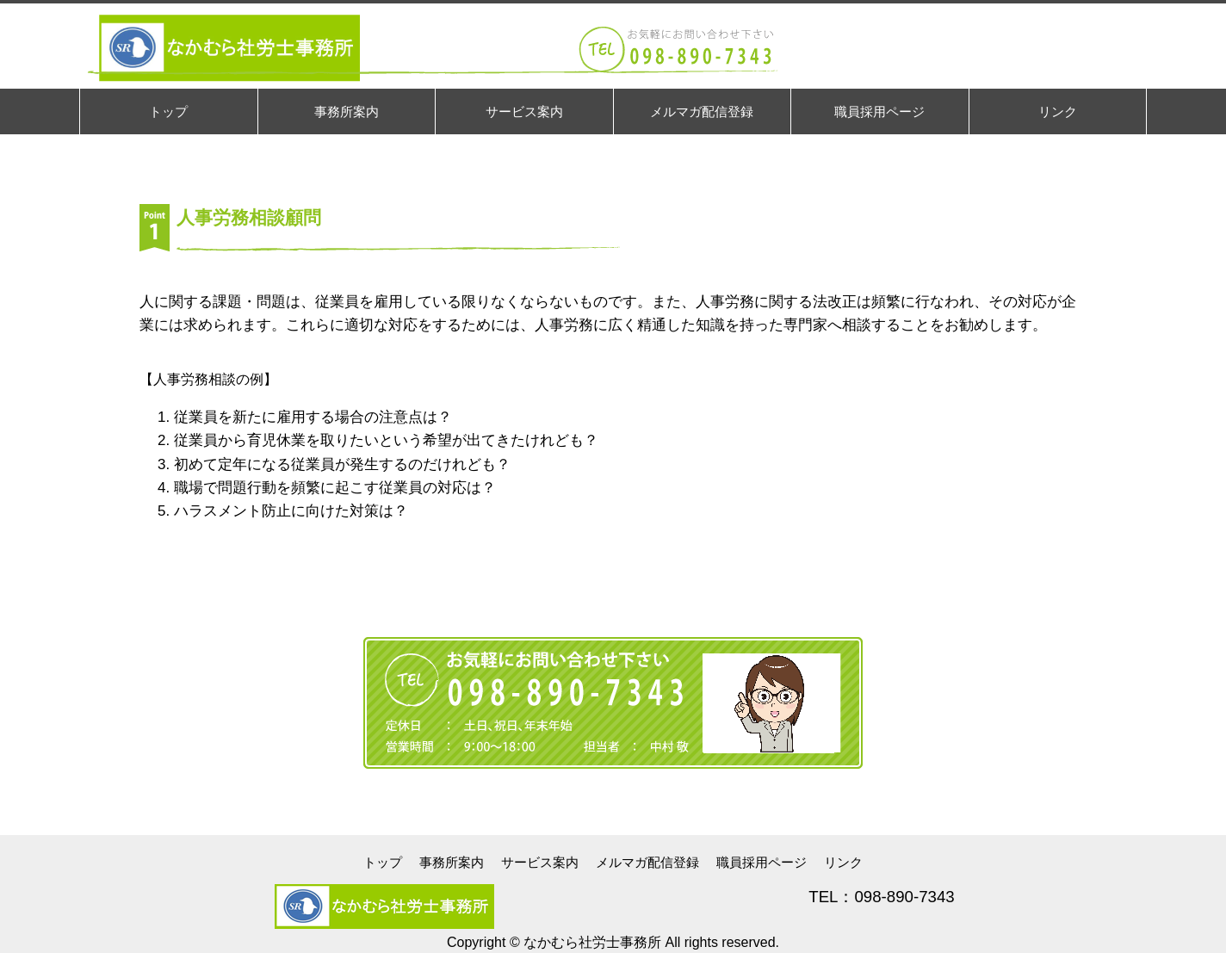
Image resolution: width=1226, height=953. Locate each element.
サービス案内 (540, 862)
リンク (843, 862)
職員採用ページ (761, 862)
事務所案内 (451, 862)
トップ (382, 862)
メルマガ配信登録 (647, 862)
